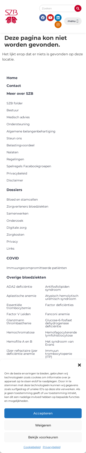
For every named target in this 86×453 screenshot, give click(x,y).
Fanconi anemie (57, 314)
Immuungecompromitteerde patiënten (37, 268)
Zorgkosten (15, 235)
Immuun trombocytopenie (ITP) (58, 354)
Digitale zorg (17, 228)
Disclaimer (15, 180)
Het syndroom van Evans (59, 343)
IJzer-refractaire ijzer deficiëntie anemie (22, 352)
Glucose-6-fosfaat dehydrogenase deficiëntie (58, 323)
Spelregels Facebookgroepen (29, 166)
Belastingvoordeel (20, 145)
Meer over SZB (20, 93)
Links (10, 248)
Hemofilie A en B (19, 341)
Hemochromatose (20, 332)
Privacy (12, 241)
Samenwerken (17, 213)
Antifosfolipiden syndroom (57, 288)
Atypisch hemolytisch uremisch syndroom (61, 297)
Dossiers (14, 190)
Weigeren (43, 425)
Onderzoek (15, 221)
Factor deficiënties (59, 305)
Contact (14, 86)
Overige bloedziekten (26, 277)
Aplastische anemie (21, 296)
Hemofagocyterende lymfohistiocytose (61, 333)
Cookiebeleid (32, 447)
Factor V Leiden (19, 314)
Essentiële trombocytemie (19, 306)
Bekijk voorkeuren (43, 437)
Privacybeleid (51, 447)
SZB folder (15, 103)
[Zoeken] (77, 8)
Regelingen (15, 159)
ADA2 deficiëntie (19, 287)
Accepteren (43, 413)
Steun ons (14, 138)
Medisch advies (18, 117)
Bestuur (13, 110)
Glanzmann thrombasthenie (19, 321)
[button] (79, 365)
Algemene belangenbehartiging (31, 131)
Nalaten (12, 152)
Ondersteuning (18, 124)
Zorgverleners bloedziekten (27, 206)
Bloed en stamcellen (22, 199)
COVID (13, 258)
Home (12, 78)
